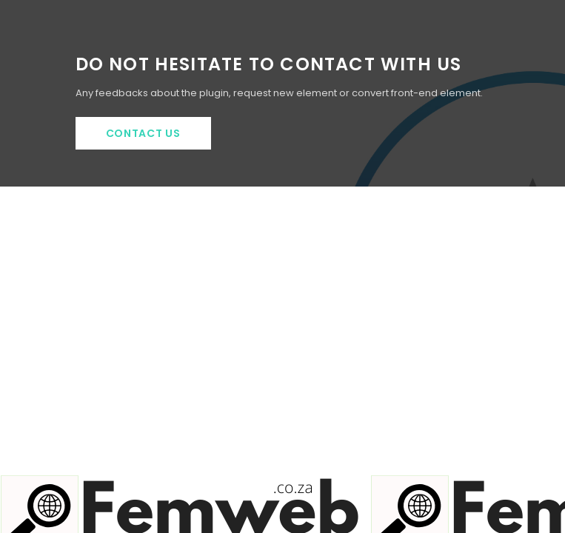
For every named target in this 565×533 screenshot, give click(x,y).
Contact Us (143, 133)
